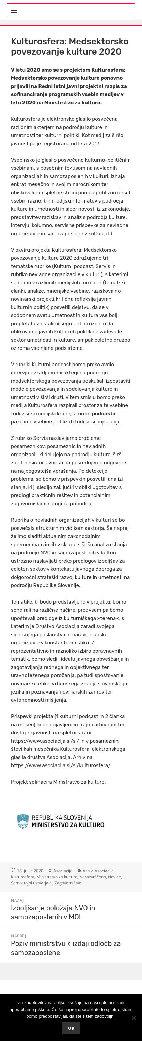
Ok (71, 1028)
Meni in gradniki (40, 7)
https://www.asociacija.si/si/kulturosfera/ (60, 765)
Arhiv (88, 871)
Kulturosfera (22, 877)
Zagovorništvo (67, 883)
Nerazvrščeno (92, 877)
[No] (133, 1017)
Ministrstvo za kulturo (56, 877)
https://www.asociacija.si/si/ (45, 741)
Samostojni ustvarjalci (31, 883)
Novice (114, 877)
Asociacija (63, 871)
